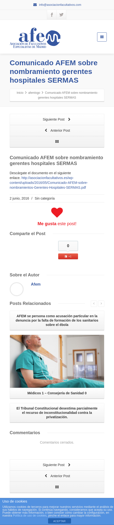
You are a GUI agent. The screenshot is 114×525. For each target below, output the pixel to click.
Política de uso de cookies (29, 515)
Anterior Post (57, 131)
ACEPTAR (59, 521)
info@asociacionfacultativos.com (57, 5)
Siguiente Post (57, 119)
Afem (36, 284)
